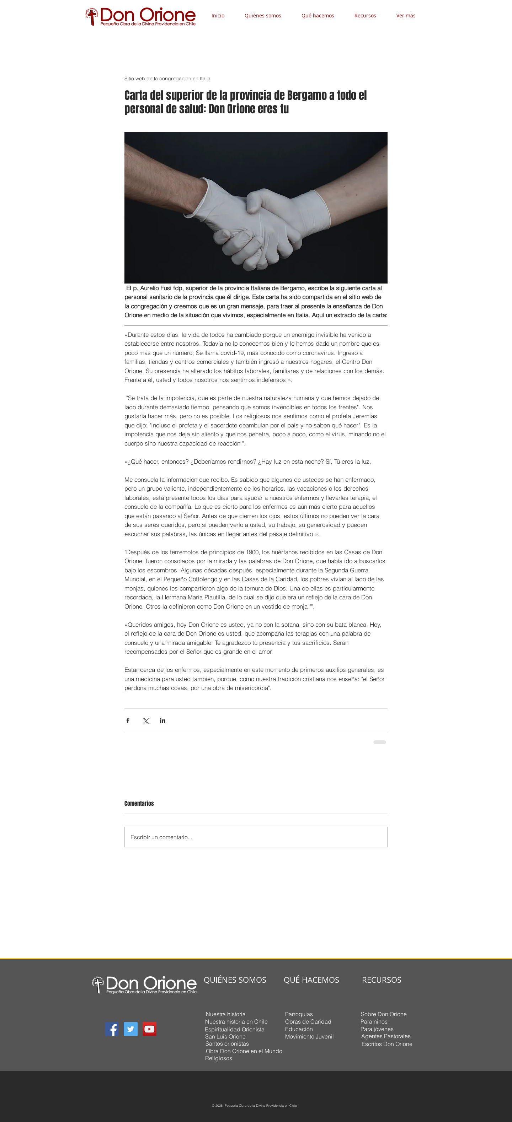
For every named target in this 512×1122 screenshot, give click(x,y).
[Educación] (299, 1028)
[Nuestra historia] (225, 1014)
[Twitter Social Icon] (131, 1029)
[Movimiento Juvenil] (309, 1036)
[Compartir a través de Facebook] (127, 720)
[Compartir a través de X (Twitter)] (145, 720)
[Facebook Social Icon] (112, 1029)
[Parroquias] (299, 1014)
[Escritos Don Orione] (386, 1043)
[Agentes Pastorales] (386, 1036)
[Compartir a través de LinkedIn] (162, 720)
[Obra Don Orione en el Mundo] (244, 1050)
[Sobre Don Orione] (383, 1014)
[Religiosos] (218, 1058)
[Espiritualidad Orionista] (235, 1029)
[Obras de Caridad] (308, 1021)
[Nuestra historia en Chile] (236, 1021)
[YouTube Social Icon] (149, 1029)
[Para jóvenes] (377, 1028)
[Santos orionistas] (227, 1043)
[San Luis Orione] (225, 1036)
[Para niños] (374, 1021)
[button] (267, 15)
